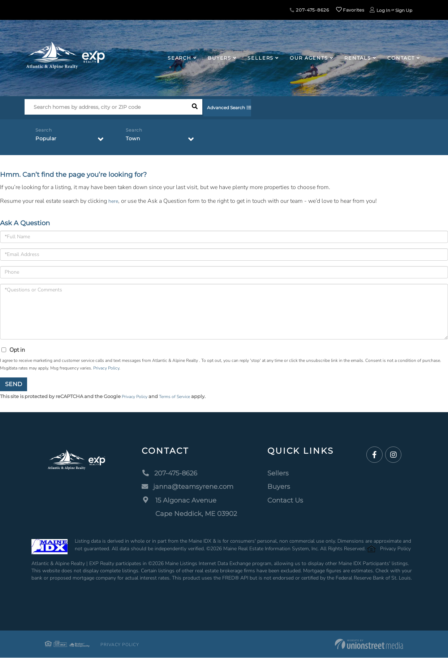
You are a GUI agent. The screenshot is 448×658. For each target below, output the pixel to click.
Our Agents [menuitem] (309, 58)
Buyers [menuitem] (219, 58)
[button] (194, 108)
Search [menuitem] (179, 58)
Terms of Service (179, 397)
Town (134, 140)
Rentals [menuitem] (357, 58)
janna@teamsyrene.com (187, 487)
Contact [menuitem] (401, 58)
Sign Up (403, 10)
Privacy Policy (106, 368)
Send (13, 384)
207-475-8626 (309, 10)
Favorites (350, 10)
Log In (383, 10)
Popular (47, 140)
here (113, 201)
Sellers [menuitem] (260, 58)
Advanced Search (234, 108)
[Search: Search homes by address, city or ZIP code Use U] (106, 108)
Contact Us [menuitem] (285, 501)
